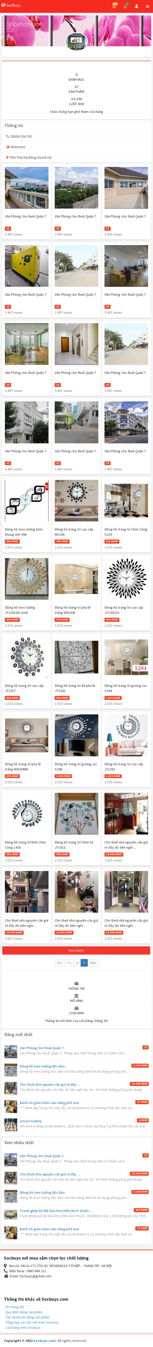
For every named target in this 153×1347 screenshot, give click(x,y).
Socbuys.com (44, 1340)
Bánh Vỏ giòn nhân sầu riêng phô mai (49, 1102)
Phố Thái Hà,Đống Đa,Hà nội (29, 157)
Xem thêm (76, 950)
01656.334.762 (19, 136)
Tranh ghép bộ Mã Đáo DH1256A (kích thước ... (56, 1210)
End (92, 963)
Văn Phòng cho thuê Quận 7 (41, 1048)
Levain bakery (31, 1121)
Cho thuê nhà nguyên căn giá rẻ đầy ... (50, 1084)
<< (69, 963)
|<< (60, 963)
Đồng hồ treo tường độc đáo (42, 1066)
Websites (15, 147)
